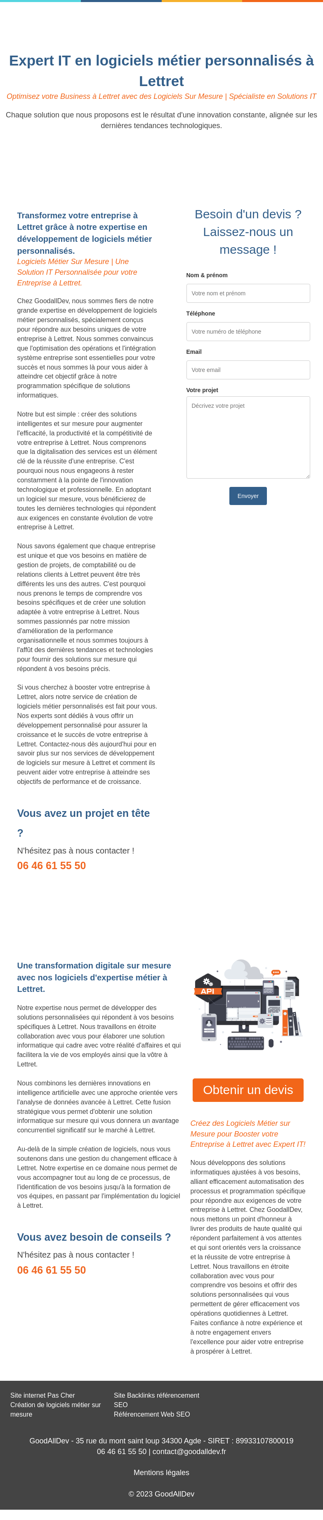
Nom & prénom (207, 275)
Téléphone (200, 313)
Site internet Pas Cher (42, 1395)
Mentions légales (161, 1473)
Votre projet (202, 390)
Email (194, 351)
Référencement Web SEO (152, 1414)
